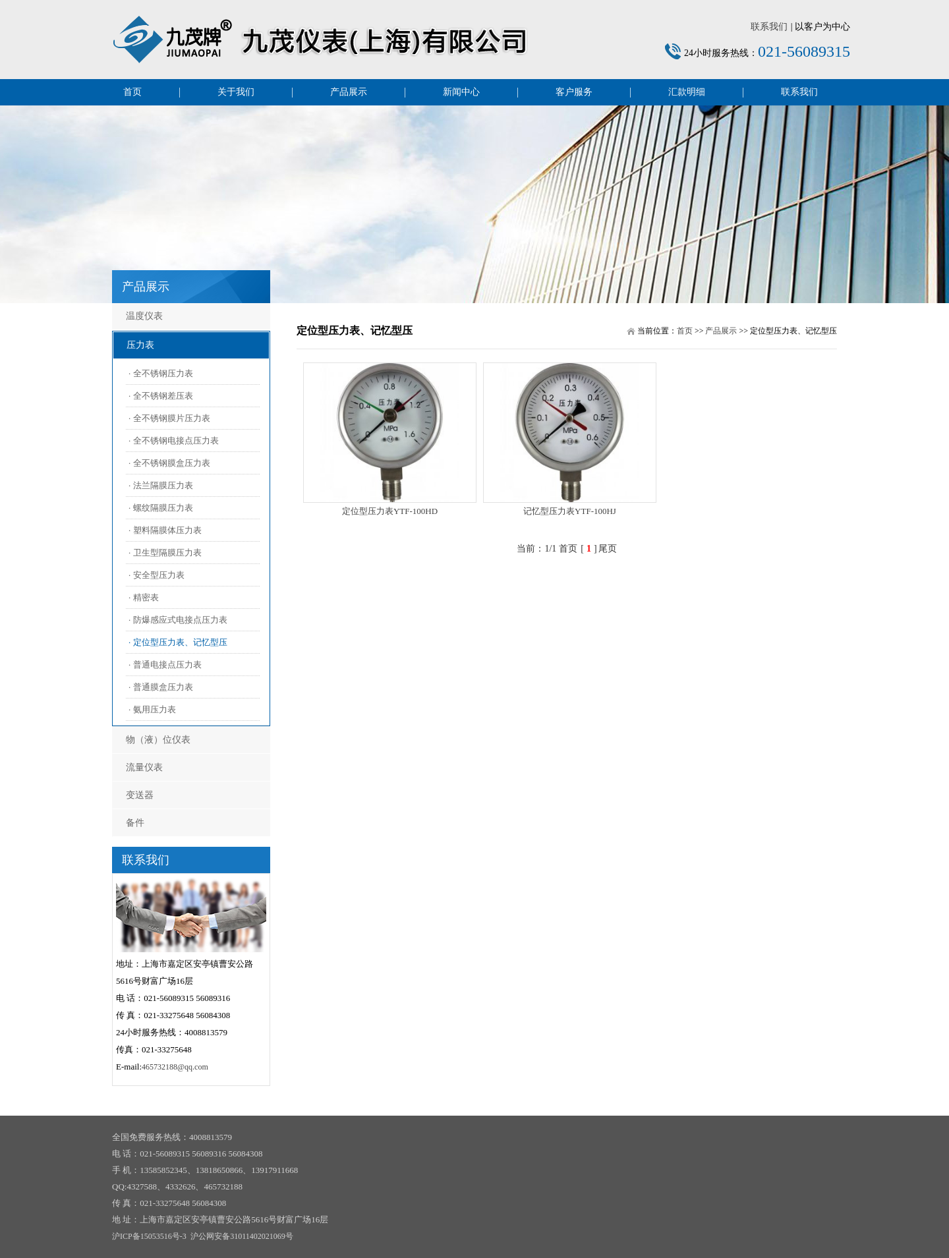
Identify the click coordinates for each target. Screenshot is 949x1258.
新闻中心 (461, 92)
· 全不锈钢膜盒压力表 (169, 463)
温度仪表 (144, 316)
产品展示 (348, 92)
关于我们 (235, 92)
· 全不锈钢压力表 (161, 373)
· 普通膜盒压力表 (161, 687)
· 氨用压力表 (152, 709)
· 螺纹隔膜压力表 (161, 508)
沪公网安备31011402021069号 (241, 1236)
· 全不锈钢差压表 (161, 396)
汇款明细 (686, 92)
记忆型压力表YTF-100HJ (569, 511)
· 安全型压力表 (157, 575)
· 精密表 (144, 597)
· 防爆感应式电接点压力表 (178, 620)
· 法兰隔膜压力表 (161, 485)
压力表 (140, 345)
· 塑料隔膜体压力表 (165, 530)
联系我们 (769, 27)
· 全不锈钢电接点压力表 (174, 440)
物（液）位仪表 (158, 740)
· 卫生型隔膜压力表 (165, 553)
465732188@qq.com (175, 1067)
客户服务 (574, 92)
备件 (135, 823)
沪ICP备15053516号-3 (149, 1236)
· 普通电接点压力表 (165, 665)
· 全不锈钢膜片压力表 (169, 418)
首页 (132, 92)
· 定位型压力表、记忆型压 (178, 642)
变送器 (140, 795)
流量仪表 (144, 767)
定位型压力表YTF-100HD (390, 511)
